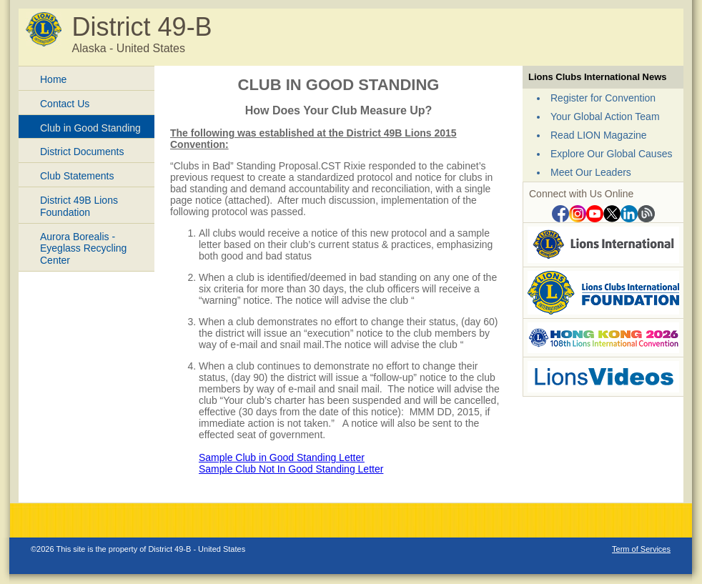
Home (53, 79)
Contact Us (64, 103)
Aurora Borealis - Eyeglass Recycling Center (83, 249)
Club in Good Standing (90, 128)
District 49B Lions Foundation (79, 206)
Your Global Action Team (605, 116)
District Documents (82, 151)
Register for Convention (603, 98)
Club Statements (77, 176)
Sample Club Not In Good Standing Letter (291, 469)
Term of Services (641, 549)
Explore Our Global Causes (611, 153)
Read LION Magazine (598, 135)
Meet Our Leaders (590, 172)
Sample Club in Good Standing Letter (282, 457)
